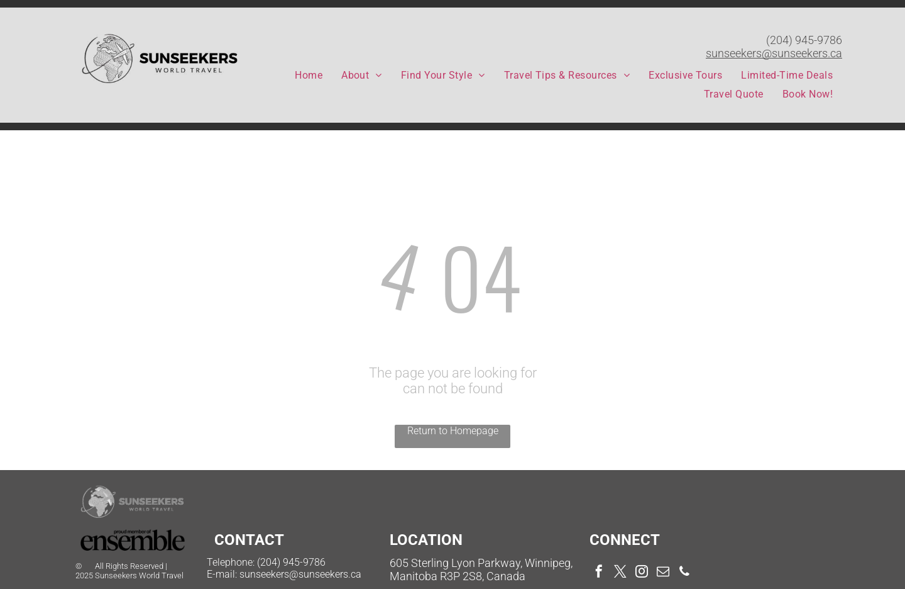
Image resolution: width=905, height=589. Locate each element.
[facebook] (599, 573)
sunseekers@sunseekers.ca (774, 53)
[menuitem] (308, 75)
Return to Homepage (452, 431)
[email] (663, 573)
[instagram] (641, 573)
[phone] (684, 573)
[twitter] (620, 573)
